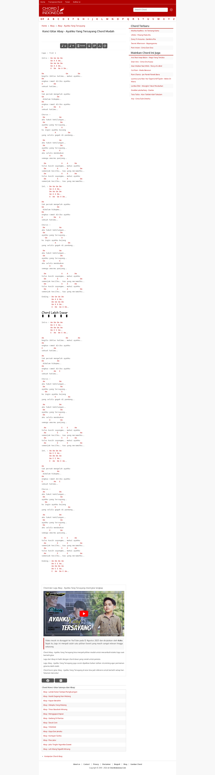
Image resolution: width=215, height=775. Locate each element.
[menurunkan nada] (64, 45)
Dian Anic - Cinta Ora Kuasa (142, 62)
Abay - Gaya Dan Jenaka (52, 731)
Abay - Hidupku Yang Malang (55, 705)
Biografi (117, 764)
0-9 (42, 19)
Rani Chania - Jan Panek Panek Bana (145, 74)
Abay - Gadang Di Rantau (53, 718)
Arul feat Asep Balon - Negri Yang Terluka (147, 57)
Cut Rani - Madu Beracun (141, 70)
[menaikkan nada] (72, 45)
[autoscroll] (81, 45)
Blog (125, 764)
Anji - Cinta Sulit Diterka (140, 99)
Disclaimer (106, 764)
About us (76, 764)
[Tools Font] (99, 45)
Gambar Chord (136, 764)
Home (42, 2)
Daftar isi (76, 2)
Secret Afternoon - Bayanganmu (144, 43)
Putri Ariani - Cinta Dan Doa (142, 48)
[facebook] (48, 680)
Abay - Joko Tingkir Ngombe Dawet (57, 744)
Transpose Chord (55, 2)
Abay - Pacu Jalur (49, 740)
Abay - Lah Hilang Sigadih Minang (56, 749)
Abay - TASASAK (49, 727)
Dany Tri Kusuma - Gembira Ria (143, 39)
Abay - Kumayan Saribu (52, 736)
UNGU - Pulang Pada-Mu (141, 35)
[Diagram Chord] (94, 45)
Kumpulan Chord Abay (53, 756)
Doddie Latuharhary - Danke (142, 90)
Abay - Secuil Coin (50, 723)
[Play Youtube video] (83, 613)
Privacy (96, 764)
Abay (52, 26)
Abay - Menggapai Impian (53, 714)
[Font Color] (104, 45)
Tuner (67, 2)
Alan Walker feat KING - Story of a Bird (146, 66)
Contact (87, 764)
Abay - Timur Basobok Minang (55, 709)
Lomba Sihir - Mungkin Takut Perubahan (147, 86)
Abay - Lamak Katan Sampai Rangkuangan (60, 692)
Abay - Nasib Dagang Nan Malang (57, 696)
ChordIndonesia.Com (118, 768)
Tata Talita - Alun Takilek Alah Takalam (146, 94)
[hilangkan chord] (89, 45)
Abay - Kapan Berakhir (52, 700)
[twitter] (61, 680)
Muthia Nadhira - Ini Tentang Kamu (145, 31)
